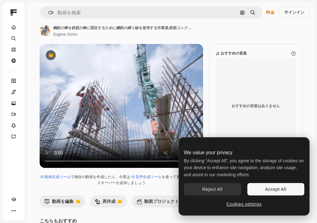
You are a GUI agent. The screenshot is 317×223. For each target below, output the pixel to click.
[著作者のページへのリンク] (45, 30)
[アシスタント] (14, 137)
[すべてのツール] (14, 81)
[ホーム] (14, 27)
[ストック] (14, 50)
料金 (270, 12)
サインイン (294, 12)
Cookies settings (244, 204)
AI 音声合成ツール (146, 177)
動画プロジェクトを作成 (167, 203)
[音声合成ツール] (14, 125)
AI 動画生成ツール (55, 177)
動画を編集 (62, 203)
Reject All (212, 189)
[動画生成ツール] (14, 114)
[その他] (14, 211)
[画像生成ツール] (14, 103)
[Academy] (14, 199)
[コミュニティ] (14, 61)
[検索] (14, 38)
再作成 (108, 203)
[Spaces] (14, 92)
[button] (48, 12)
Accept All (275, 189)
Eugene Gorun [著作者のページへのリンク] (65, 34)
